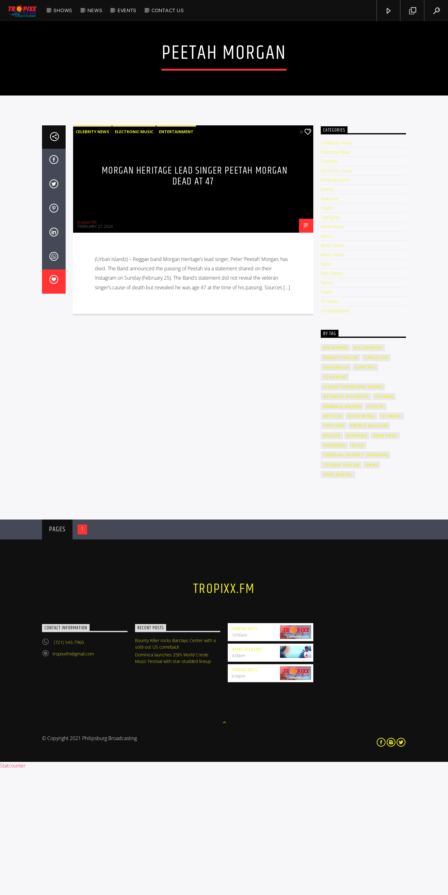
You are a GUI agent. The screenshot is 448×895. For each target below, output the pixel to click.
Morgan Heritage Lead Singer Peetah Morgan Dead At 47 (195, 302)
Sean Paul (385, 561)
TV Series (330, 427)
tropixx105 (86, 348)
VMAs (372, 590)
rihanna (357, 561)
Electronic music (134, 257)
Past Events (332, 399)
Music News (332, 371)
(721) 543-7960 (68, 768)
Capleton (376, 483)
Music (326, 362)
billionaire (368, 473)
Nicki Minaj (361, 541)
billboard (335, 473)
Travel (326, 418)
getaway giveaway (346, 522)
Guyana (384, 522)
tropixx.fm (224, 714)
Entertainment (176, 257)
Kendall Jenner (342, 532)
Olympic (391, 541)
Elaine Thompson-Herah (352, 512)
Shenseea (334, 571)
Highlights (330, 343)
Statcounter (13, 891)
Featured (329, 324)
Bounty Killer (340, 483)
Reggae (331, 561)
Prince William (369, 551)
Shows (63, 10)
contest (365, 493)
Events (127, 10)
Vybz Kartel (337, 600)
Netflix (332, 541)
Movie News (332, 352)
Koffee (375, 532)
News (94, 10)
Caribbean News (336, 268)
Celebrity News (92, 257)
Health (327, 334)
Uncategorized (335, 436)
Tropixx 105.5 (244, 754)
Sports (327, 408)
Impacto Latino (247, 775)
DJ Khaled (335, 502)
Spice (358, 571)
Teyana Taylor (341, 590)
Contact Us (168, 10)
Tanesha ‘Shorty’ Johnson (355, 580)
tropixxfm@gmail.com (73, 779)
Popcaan (333, 551)
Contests (329, 287)
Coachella (336, 493)
